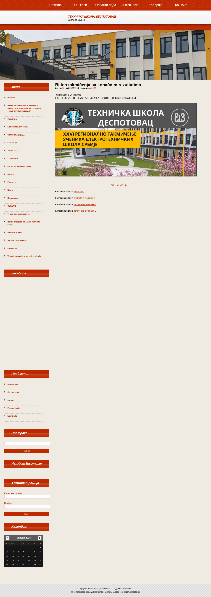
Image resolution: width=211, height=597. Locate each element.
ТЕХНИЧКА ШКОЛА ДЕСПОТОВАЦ (92, 16)
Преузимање (13, 198)
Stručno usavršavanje (17, 240)
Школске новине (14, 233)
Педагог (11, 174)
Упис (55, 14)
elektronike (79, 191)
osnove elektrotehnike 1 (85, 204)
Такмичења (12, 159)
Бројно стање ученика (17, 127)
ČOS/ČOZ (11, 206)
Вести (10, 190)
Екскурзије (12, 143)
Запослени (12, 119)
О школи (80, 5)
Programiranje (13, 408)
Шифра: (8, 503)
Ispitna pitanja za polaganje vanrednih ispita (23, 223)
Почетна (55, 5)
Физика (10, 400)
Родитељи (12, 248)
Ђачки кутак (13, 151)
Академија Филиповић (121, 589)
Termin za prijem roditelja (18, 214)
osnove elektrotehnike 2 (85, 211)
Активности (130, 5)
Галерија (155, 5)
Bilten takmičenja (119, 185)
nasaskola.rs (105, 589)
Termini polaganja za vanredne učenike (24, 256)
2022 (93, 88)
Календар (11, 182)
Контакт (181, 5)
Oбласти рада (105, 5)
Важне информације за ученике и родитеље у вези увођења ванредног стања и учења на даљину (24, 108)
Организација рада (16, 135)
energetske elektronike (84, 198)
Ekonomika (12, 416)
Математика (12, 384)
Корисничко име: (13, 493)
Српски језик (13, 392)
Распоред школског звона (19, 166)
